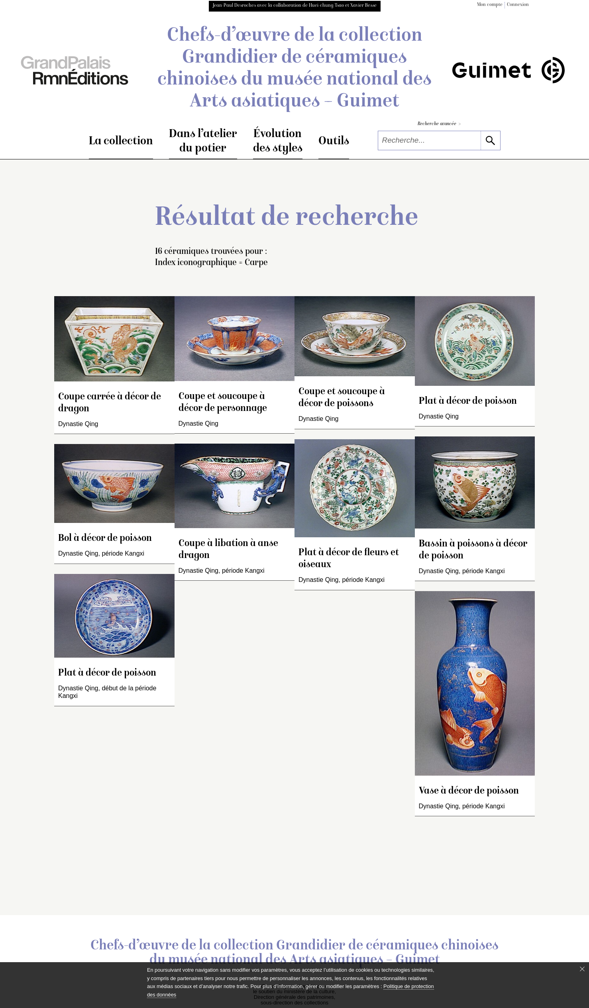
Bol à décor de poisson (105, 539)
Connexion (518, 5)
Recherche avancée (439, 124)
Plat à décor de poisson (107, 673)
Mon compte (490, 5)
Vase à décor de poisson (469, 791)
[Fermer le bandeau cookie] (582, 969)
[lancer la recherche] (490, 140)
